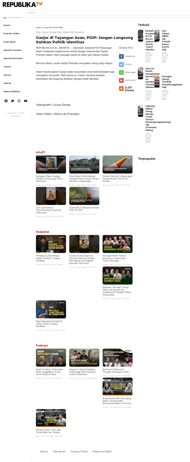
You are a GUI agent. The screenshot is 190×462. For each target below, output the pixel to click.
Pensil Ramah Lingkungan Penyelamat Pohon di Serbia (117, 179)
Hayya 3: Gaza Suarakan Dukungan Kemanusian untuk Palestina (82, 372)
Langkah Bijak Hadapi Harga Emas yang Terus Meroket (49, 179)
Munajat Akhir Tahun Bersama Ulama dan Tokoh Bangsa (114, 258)
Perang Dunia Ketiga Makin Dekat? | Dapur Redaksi (48, 258)
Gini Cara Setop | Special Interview (48, 210)
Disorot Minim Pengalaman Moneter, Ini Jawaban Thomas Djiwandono (153, 83)
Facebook (129, 56)
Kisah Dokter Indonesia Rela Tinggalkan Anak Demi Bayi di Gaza (49, 372)
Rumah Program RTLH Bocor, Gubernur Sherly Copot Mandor (151, 46)
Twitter (128, 64)
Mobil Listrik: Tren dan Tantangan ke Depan (48, 431)
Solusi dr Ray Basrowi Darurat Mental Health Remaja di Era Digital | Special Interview (82, 259)
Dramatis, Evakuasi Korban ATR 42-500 (84, 208)
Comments (129, 80)
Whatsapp (129, 72)
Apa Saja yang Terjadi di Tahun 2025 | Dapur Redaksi (49, 324)
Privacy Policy (79, 451)
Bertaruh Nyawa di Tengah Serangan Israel (116, 370)
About (44, 451)
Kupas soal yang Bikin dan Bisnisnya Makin (117, 401)
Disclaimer (59, 451)
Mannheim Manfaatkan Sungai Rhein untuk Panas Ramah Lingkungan (84, 179)
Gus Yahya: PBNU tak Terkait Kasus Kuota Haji (166, 46)
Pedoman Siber (102, 451)
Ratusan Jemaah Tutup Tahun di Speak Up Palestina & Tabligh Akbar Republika (117, 291)
